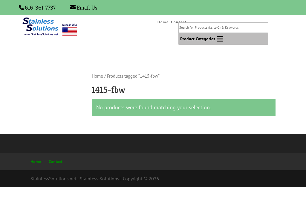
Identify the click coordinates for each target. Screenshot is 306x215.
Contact (55, 161)
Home (163, 22)
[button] (197, 39)
